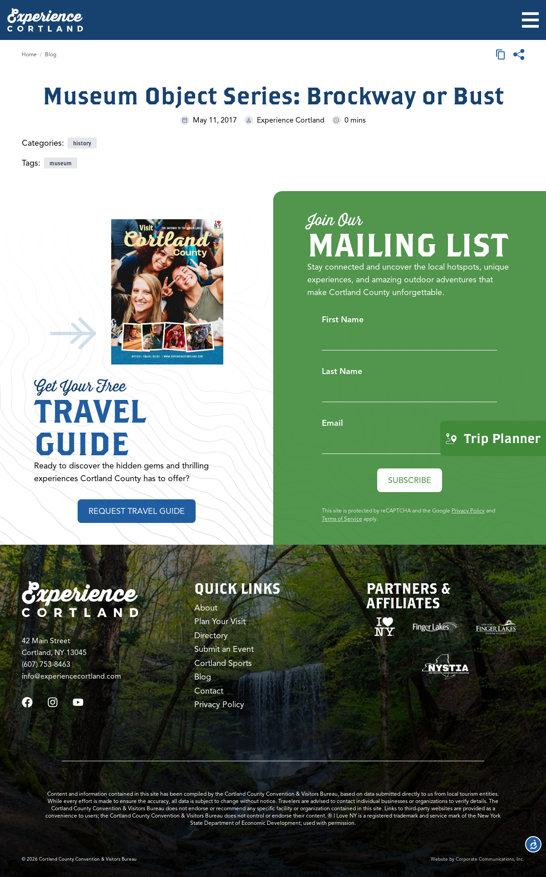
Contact (208, 691)
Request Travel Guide (137, 511)
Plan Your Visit (220, 621)
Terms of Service (342, 518)
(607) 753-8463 (46, 664)
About (205, 608)
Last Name (342, 371)
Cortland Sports (223, 663)
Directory (211, 636)
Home (29, 54)
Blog (50, 54)
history (82, 143)
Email (332, 423)
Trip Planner (493, 438)
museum (60, 163)
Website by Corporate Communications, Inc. (477, 859)
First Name (343, 320)
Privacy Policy (468, 510)
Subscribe (409, 480)
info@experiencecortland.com (71, 676)
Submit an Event (224, 649)
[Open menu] (530, 20)
